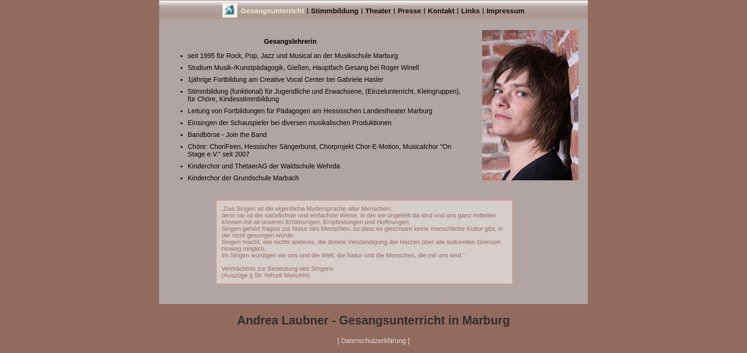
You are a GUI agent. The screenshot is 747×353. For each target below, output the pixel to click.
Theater (378, 11)
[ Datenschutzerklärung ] (373, 340)
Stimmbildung (335, 11)
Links (470, 11)
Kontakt (441, 11)
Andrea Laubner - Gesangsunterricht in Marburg (373, 320)
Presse (409, 11)
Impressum (505, 11)
